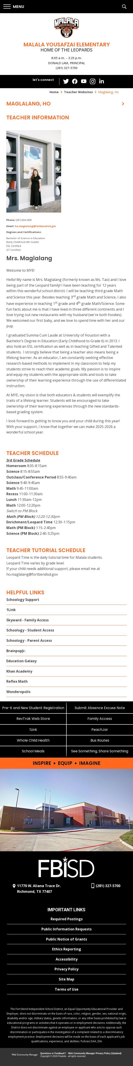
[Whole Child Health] (33, 740)
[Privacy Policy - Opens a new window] (66, 969)
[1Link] (33, 729)
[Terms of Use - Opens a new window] (66, 989)
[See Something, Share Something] (100, 751)
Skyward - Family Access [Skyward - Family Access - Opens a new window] (27, 620)
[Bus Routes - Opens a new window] (100, 740)
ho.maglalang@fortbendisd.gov (35, 226)
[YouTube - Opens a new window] (83, 81)
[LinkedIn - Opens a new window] (101, 81)
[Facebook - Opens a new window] (75, 81)
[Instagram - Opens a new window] (92, 81)
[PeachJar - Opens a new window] (100, 729)
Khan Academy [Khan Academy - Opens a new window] (19, 671)
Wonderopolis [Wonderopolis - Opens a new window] (18, 691)
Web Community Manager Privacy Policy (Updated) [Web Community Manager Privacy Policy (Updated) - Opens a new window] (95, 1053)
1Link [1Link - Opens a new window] (11, 609)
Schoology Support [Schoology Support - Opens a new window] (22, 599)
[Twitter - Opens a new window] (66, 81)
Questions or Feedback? (53, 1053)
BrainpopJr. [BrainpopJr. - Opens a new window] (16, 650)
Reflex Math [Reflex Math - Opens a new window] (17, 681)
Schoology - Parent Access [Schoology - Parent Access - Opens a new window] (29, 640)
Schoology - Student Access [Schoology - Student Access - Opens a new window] (30, 630)
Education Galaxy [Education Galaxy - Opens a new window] (21, 661)
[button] (13, 7)
